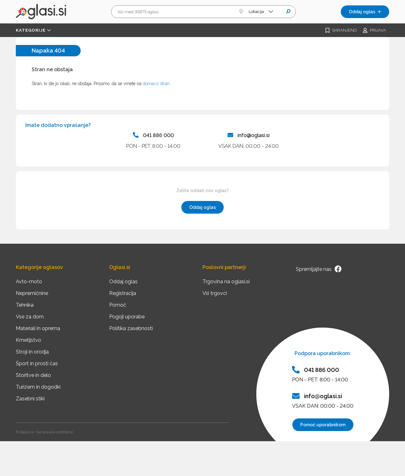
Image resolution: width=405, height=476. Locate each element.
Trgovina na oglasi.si (226, 282)
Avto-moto (29, 282)
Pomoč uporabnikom (323, 424)
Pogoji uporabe (127, 317)
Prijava (374, 30)
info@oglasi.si (248, 135)
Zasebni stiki (30, 399)
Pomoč (117, 305)
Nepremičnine (32, 293)
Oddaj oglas (365, 11)
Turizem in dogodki (38, 387)
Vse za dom (30, 317)
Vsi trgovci (214, 293)
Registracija (122, 293)
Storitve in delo (33, 375)
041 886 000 (153, 135)
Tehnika (25, 305)
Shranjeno (341, 30)
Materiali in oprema (38, 328)
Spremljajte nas (318, 269)
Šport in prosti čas (37, 363)
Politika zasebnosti (131, 328)
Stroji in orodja (32, 352)
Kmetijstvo (28, 340)
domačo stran (156, 83)
